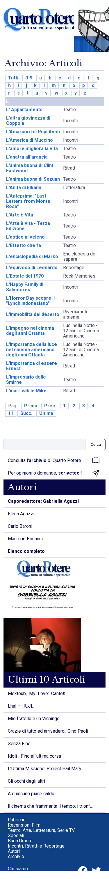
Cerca (95, 444)
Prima (30, 406)
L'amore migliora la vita (32, 148)
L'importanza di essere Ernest (31, 366)
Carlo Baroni (20, 526)
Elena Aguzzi (21, 513)
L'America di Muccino (29, 140)
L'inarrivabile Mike (26, 390)
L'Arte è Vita (19, 215)
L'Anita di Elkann (23, 187)
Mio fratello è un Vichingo (34, 718)
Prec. (50, 406)
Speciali (16, 835)
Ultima (46, 413)
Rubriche (17, 820)
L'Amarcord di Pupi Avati (33, 131)
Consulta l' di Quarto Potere (53, 460)
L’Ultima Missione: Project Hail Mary (44, 768)
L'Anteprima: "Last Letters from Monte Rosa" (28, 201)
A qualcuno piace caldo (31, 793)
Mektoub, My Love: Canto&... (38, 693)
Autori (14, 851)
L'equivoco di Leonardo (32, 267)
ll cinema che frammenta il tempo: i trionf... (50, 806)
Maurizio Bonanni (25, 538)
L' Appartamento (24, 109)
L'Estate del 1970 (25, 276)
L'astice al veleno (25, 237)
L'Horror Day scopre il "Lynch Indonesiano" (30, 300)
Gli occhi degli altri (26, 781)
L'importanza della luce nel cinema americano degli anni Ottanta (31, 350)
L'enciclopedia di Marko (32, 256)
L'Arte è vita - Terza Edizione (28, 226)
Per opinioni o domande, (53, 473)
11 (10, 413)
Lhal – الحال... (21, 706)
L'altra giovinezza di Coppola (28, 120)
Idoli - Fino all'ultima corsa (34, 756)
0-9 (28, 78)
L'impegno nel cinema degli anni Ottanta (30, 330)
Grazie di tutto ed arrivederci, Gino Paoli (48, 731)
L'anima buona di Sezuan (33, 179)
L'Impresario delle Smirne (26, 379)
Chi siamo (18, 868)
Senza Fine (19, 743)
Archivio (16, 856)
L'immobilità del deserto (32, 314)
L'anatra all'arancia (27, 157)
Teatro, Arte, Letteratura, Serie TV (41, 830)
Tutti (13, 78)
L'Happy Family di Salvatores (24, 287)
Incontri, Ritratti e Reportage (36, 846)
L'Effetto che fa (23, 245)
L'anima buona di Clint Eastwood (29, 168)
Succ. (26, 413)
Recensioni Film (24, 825)
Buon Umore (20, 841)
